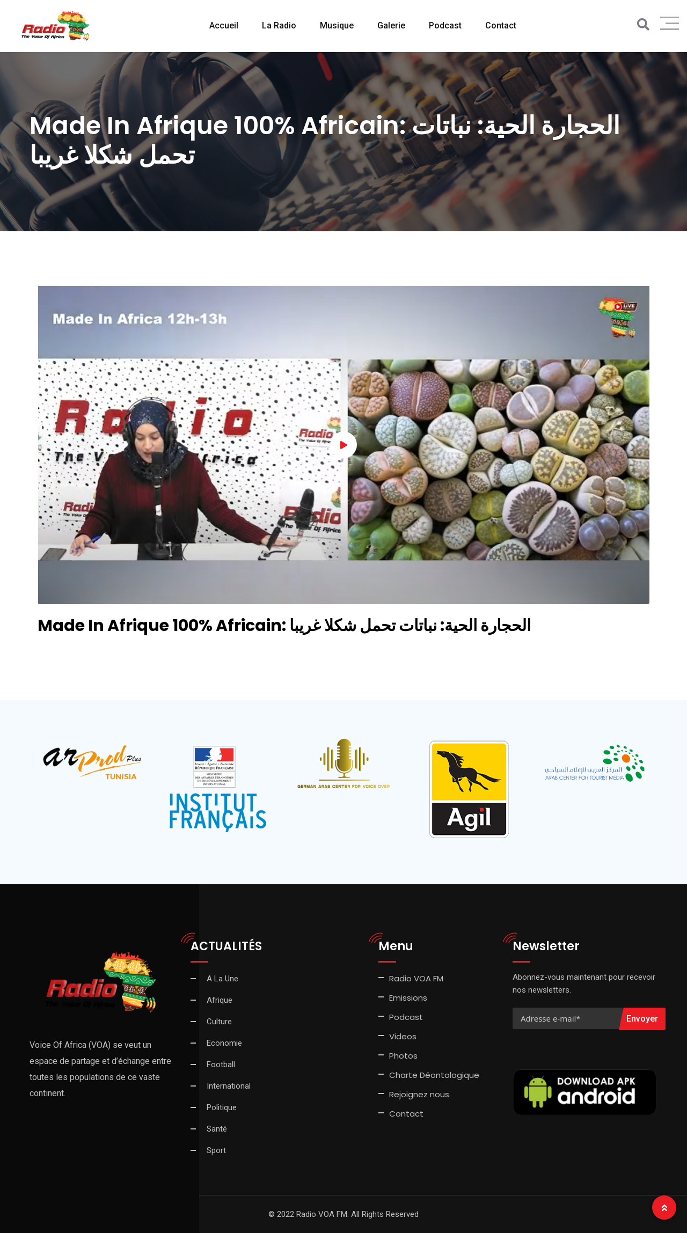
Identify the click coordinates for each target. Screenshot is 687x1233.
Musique (337, 25)
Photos (403, 1055)
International (229, 1086)
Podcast (445, 25)
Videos (402, 1036)
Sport (216, 1150)
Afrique (219, 1000)
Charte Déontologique (435, 1075)
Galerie (391, 25)
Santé (217, 1129)
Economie (224, 1043)
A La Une (222, 979)
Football (221, 1064)
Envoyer (642, 1019)
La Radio (279, 25)
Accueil (223, 25)
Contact (500, 25)
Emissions (408, 997)
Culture (219, 1021)
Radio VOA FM (416, 978)
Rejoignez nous (419, 1094)
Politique (222, 1107)
